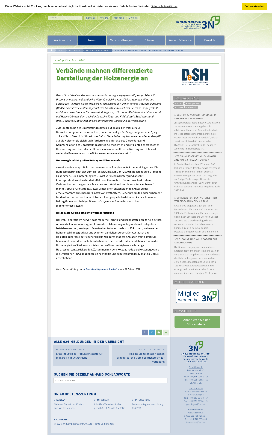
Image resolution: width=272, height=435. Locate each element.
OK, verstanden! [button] (254, 6)
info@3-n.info (196, 383)
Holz (179, 103)
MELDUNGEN (74, 50)
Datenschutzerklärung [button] (164, 6)
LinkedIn (133, 17)
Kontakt (90, 17)
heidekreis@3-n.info (195, 422)
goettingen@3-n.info (195, 404)
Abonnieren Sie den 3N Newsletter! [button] (197, 322)
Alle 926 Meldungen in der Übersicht (89, 341)
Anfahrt (104, 17)
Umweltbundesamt (186, 107)
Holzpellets (193, 103)
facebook (119, 17)
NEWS (61, 50)
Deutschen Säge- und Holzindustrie (102, 269)
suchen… (55, 17)
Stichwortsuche (65, 380)
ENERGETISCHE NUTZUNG (97, 50)
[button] (145, 332)
